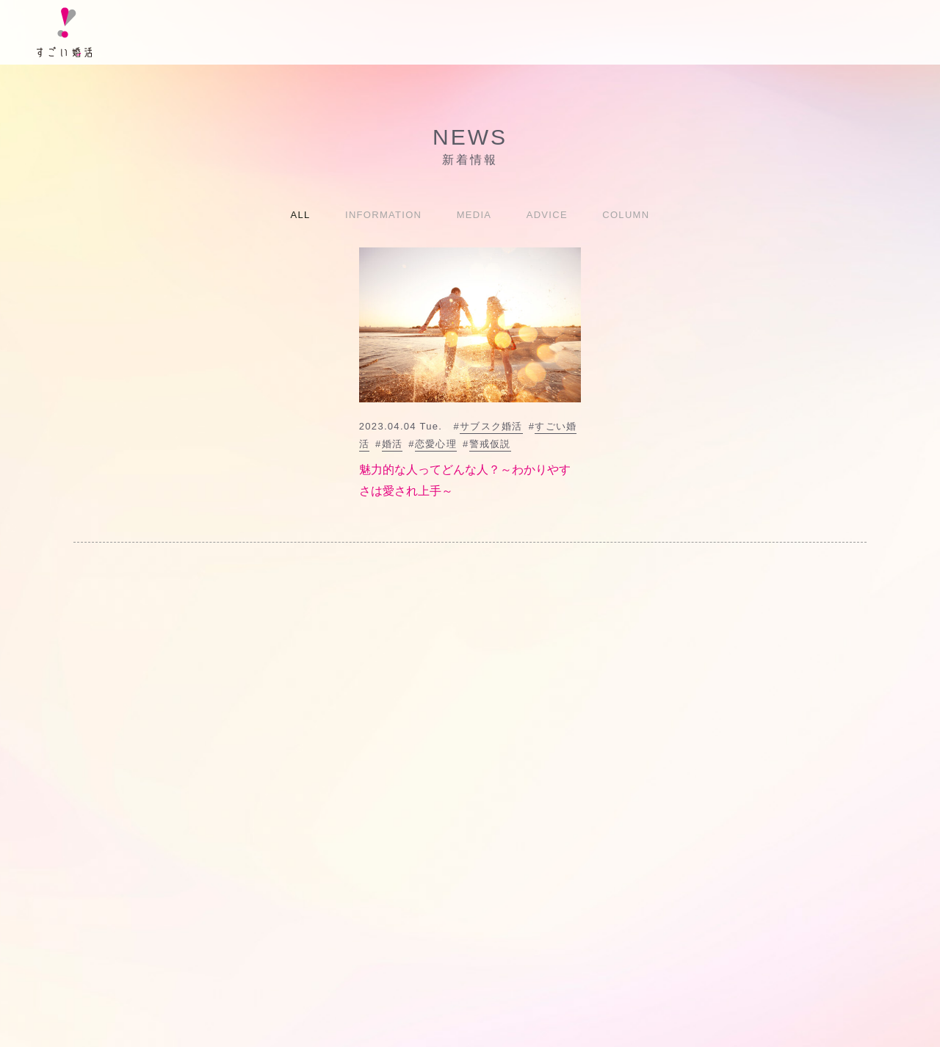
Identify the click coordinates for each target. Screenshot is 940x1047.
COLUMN (625, 214)
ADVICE (547, 214)
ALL (301, 214)
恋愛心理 (436, 443)
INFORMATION (383, 214)
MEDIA (474, 214)
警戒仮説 (490, 443)
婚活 (392, 443)
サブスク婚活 (491, 426)
